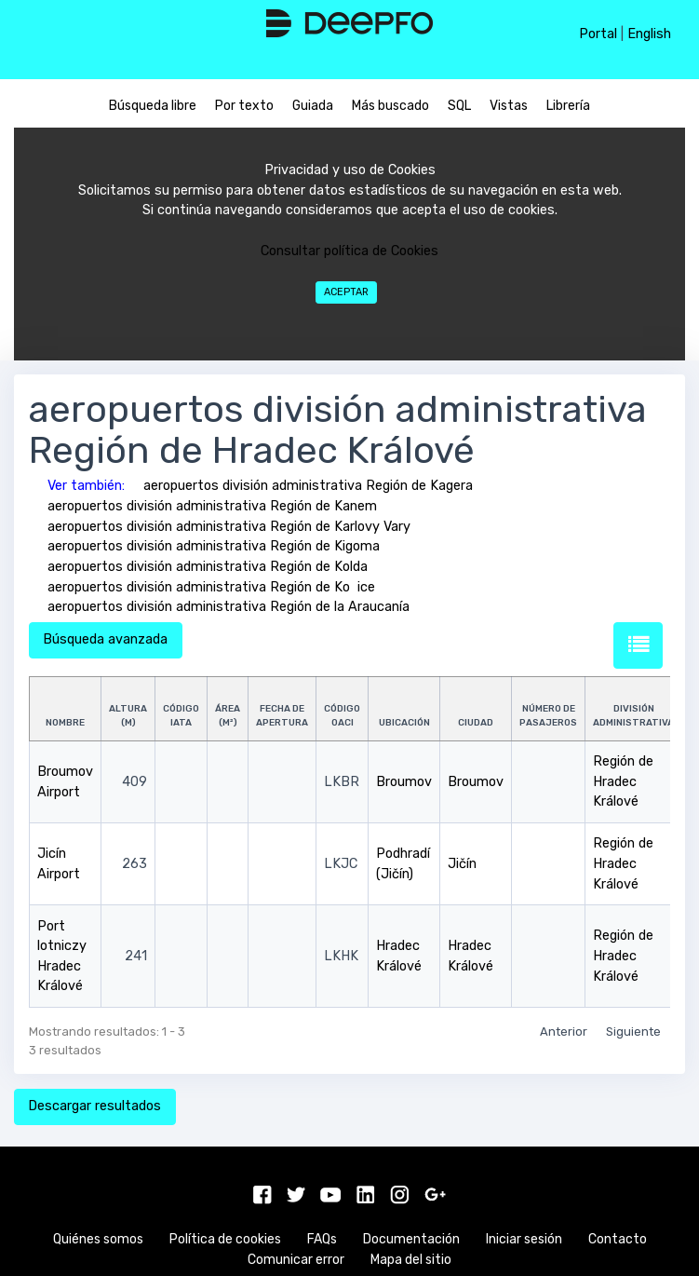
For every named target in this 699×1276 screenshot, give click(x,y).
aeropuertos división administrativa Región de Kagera (308, 486)
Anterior (563, 1031)
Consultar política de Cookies (349, 251)
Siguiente (633, 1031)
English (649, 34)
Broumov (404, 782)
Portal (598, 34)
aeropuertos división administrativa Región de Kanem (212, 506)
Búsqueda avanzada (105, 639)
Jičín (462, 864)
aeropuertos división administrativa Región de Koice (211, 587)
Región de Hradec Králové (623, 781)
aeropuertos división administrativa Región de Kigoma (213, 546)
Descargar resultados (94, 1106)
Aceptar (346, 292)
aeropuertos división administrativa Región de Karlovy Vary (228, 527)
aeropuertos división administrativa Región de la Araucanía (228, 607)
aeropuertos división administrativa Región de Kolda (207, 567)
